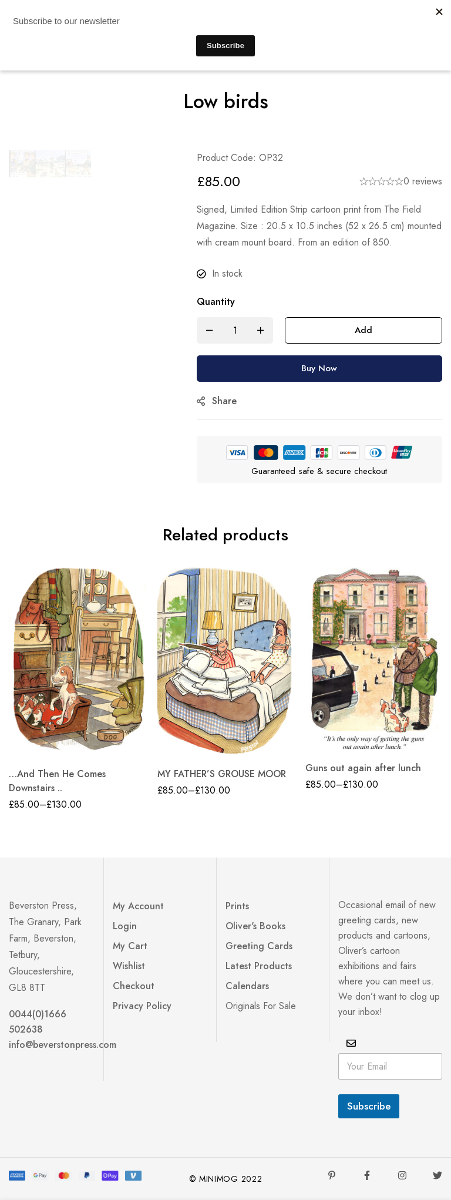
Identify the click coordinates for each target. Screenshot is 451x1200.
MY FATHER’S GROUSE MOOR (221, 774)
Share (224, 401)
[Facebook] (367, 1175)
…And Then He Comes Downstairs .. (57, 781)
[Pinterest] (331, 1175)
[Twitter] (437, 1175)
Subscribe (369, 1106)
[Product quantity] (235, 330)
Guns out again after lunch (363, 768)
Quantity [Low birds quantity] (216, 301)
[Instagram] (402, 1175)
